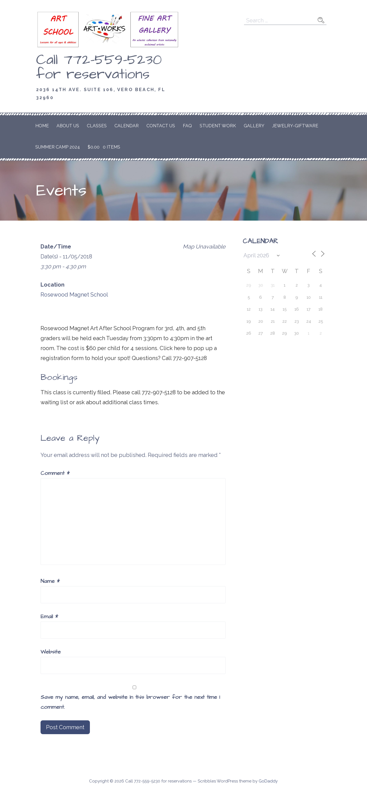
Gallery (254, 125)
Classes (97, 125)
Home (42, 125)
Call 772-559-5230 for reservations (99, 67)
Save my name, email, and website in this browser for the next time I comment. (130, 702)
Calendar (126, 125)
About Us (68, 125)
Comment (55, 473)
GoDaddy (268, 781)
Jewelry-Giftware (295, 125)
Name (50, 581)
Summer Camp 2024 (57, 147)
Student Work (218, 125)
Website (51, 652)
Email (49, 616)
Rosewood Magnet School (74, 294)
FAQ (187, 125)
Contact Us (160, 125)
